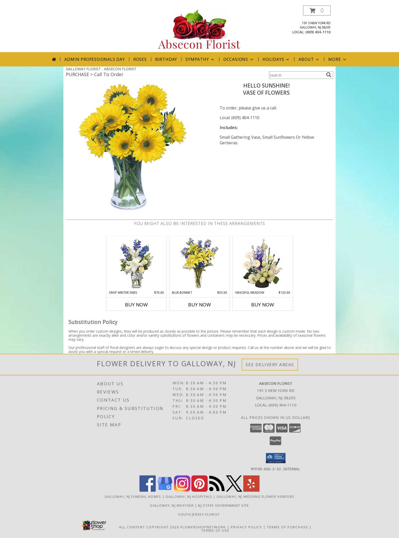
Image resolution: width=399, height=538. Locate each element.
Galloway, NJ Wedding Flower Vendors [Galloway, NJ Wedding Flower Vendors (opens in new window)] (256, 496)
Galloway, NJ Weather (172, 505)
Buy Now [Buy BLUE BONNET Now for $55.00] (199, 304)
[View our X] (234, 490)
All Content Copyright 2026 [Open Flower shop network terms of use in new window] (149, 527)
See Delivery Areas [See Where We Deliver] (270, 364)
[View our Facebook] (147, 490)
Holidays (276, 59)
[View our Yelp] (251, 490)
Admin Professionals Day (94, 59)
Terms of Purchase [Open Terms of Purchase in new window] (287, 527)
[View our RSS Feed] (217, 490)
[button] (317, 11)
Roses (140, 59)
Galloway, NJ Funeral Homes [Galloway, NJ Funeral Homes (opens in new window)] (133, 496)
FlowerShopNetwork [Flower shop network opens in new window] (203, 527)
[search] (329, 75)
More (337, 59)
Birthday (166, 59)
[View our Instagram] (182, 490)
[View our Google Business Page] (165, 490)
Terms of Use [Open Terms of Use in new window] (215, 530)
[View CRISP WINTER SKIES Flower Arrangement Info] (136, 263)
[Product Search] (296, 75)
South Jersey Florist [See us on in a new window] (199, 514)
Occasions (238, 59)
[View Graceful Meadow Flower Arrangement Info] (262, 263)
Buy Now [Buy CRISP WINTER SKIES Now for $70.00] (136, 304)
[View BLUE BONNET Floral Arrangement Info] (199, 263)
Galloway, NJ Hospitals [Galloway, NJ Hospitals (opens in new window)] (188, 496)
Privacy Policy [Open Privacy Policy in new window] (246, 527)
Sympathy (200, 59)
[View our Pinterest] (199, 490)
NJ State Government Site (223, 505)
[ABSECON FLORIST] (199, 28)
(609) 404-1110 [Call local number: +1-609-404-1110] (318, 32)
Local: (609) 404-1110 (239, 117)
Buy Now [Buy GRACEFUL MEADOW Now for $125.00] (262, 304)
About (309, 59)
